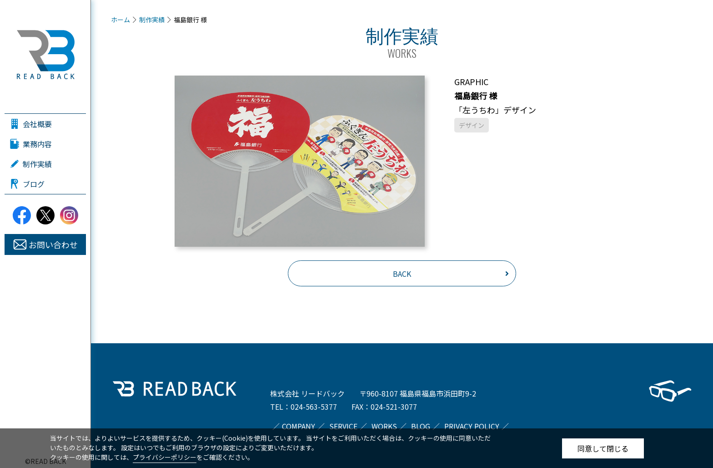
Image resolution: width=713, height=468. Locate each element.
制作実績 (37, 163)
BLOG (420, 426)
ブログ (34, 183)
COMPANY (298, 426)
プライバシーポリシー (164, 457)
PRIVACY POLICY (471, 426)
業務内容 (37, 143)
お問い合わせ (53, 244)
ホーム (120, 19)
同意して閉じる (602, 448)
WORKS (384, 426)
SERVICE (343, 426)
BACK (402, 273)
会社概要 (37, 123)
